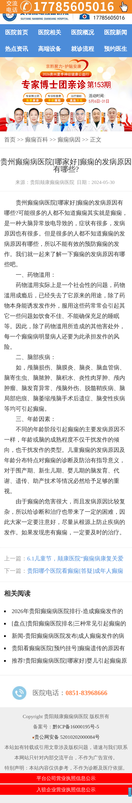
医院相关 (49, 32)
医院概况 (82, 32)
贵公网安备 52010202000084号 (66, 737)
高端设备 (49, 49)
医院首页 (16, 32)
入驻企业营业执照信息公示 (66, 789)
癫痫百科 (36, 139)
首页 (10, 139)
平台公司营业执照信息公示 (66, 778)
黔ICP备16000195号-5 (76, 726)
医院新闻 (115, 32)
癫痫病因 (69, 139)
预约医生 (115, 49)
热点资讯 (16, 49)
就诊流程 (82, 49)
